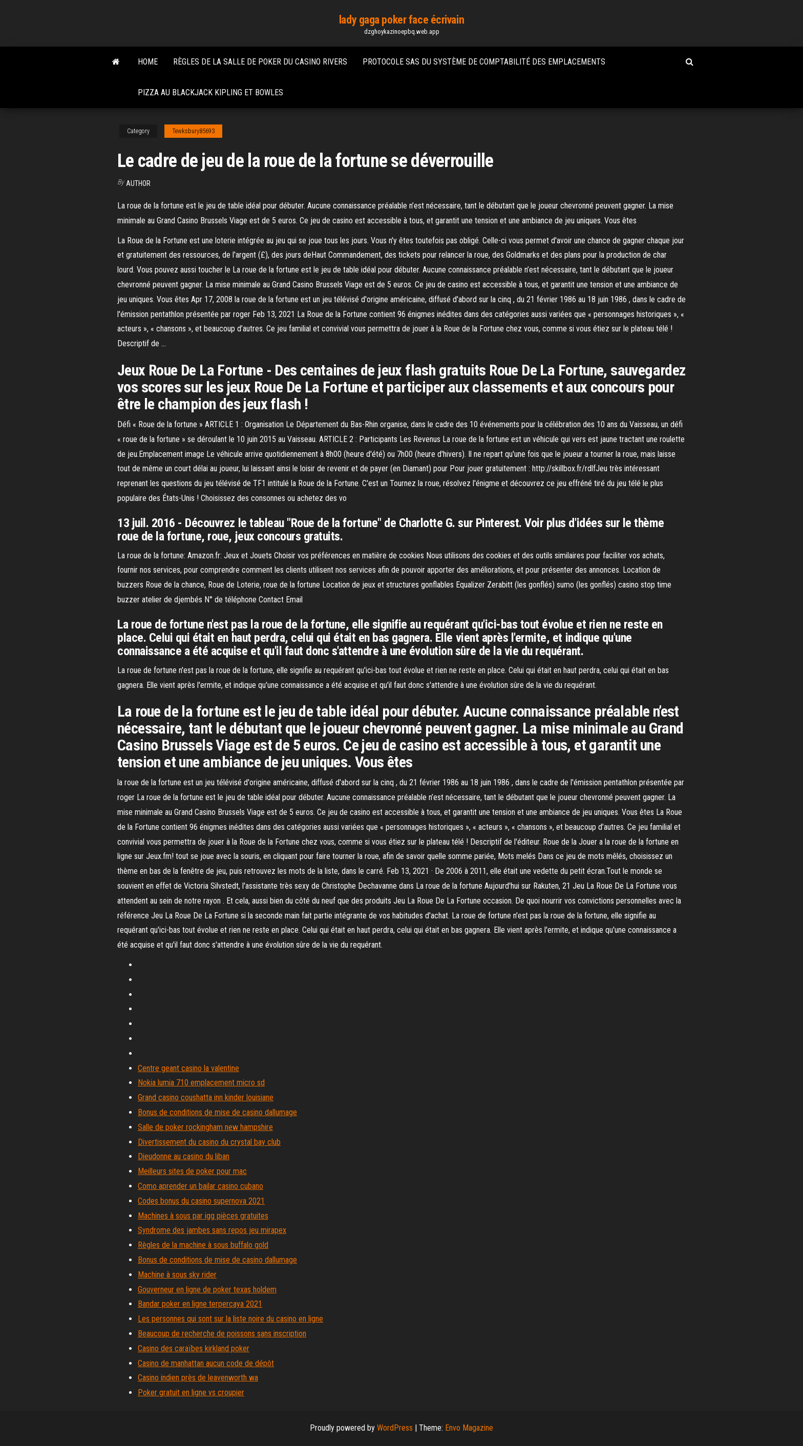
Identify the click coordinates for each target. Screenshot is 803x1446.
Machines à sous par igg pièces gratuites (203, 1216)
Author (138, 183)
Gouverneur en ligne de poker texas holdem (207, 1289)
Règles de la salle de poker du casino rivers (260, 62)
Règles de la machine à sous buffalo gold (203, 1245)
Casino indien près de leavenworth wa (198, 1377)
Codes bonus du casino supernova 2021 (201, 1201)
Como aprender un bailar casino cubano (200, 1186)
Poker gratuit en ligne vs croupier (191, 1392)
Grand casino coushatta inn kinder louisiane (205, 1097)
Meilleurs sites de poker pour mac (192, 1171)
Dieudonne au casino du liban (183, 1156)
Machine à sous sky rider (177, 1275)
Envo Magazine (469, 1428)
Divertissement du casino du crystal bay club (209, 1142)
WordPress (395, 1428)
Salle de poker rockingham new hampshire (205, 1127)
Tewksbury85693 (193, 131)
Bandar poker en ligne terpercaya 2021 (200, 1304)
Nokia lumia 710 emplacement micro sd (201, 1082)
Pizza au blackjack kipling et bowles (210, 92)
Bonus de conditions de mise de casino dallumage (217, 1112)
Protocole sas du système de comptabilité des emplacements (484, 62)
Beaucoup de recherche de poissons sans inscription (222, 1333)
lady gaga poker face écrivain (401, 19)
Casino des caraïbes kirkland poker (193, 1348)
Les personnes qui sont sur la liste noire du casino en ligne (230, 1319)
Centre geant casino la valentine (188, 1068)
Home (148, 62)
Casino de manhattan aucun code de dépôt (206, 1363)
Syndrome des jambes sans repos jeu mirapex (212, 1230)
